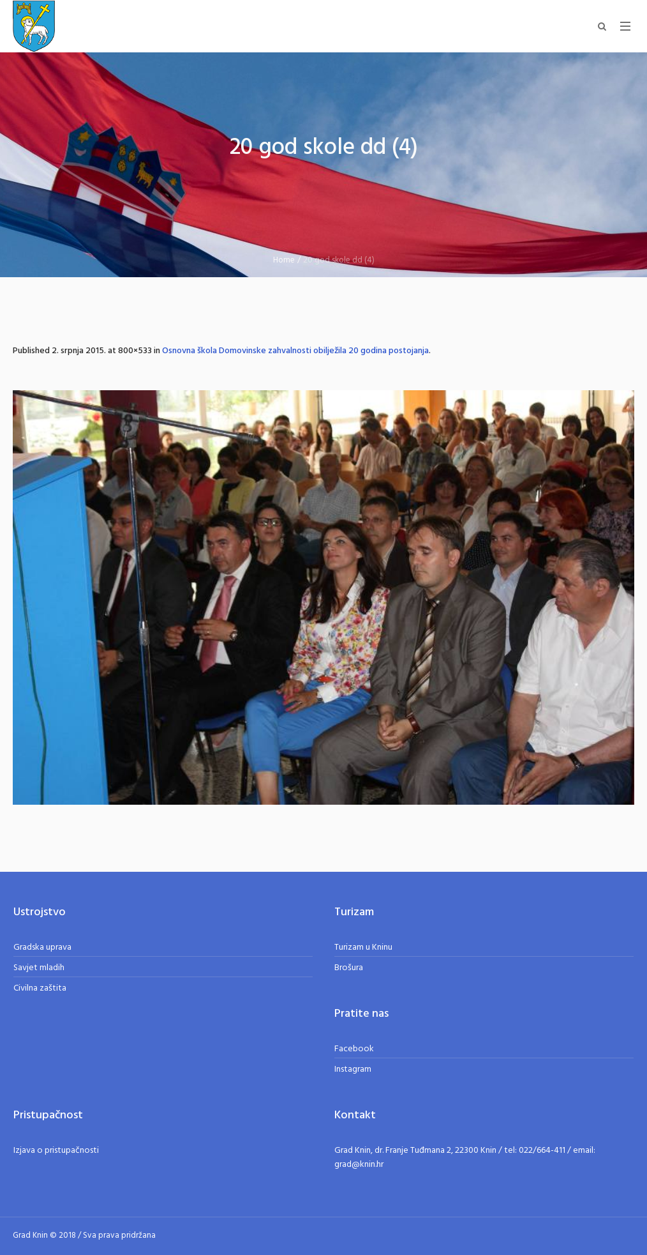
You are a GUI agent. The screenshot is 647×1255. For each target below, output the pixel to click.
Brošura (348, 968)
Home (284, 260)
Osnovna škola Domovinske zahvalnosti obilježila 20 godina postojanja (295, 351)
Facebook (354, 1049)
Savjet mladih (38, 968)
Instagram (352, 1069)
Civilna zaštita (39, 988)
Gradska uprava (42, 947)
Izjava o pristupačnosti (56, 1150)
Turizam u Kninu (363, 947)
